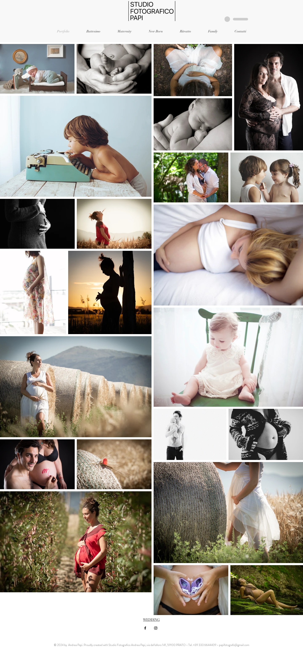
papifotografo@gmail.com (234, 645)
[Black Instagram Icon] (156, 628)
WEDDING (151, 619)
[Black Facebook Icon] (145, 628)
